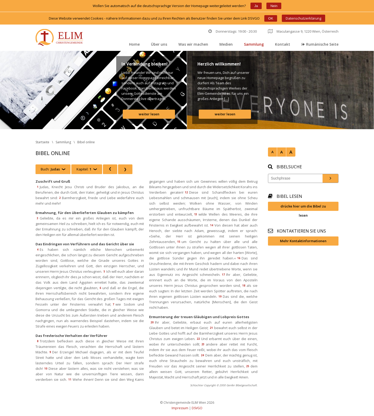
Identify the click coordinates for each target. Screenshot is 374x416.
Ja (256, 6)
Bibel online (86, 142)
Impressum (180, 408)
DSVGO (197, 408)
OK (270, 18)
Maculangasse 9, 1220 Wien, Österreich (303, 31)
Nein (273, 6)
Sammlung (254, 44)
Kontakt (282, 44)
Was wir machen (193, 44)
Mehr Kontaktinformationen (303, 241)
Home (134, 44)
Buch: (50, 169)
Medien (226, 44)
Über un (159, 44)
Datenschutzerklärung (303, 18)
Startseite (42, 142)
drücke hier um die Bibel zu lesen (303, 207)
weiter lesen (149, 114)
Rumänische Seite (319, 44)
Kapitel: (84, 169)
